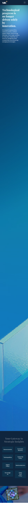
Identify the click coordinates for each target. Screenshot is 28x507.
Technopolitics (8, 457)
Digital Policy (7, 465)
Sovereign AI (8, 473)
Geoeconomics (7, 449)
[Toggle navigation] (25, 2)
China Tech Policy (20, 474)
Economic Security (20, 449)
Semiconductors (20, 465)
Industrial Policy (20, 457)
